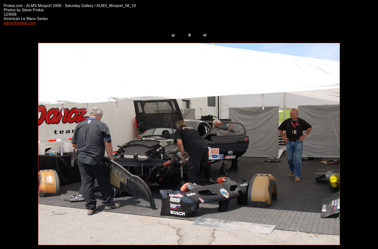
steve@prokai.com (20, 23)
